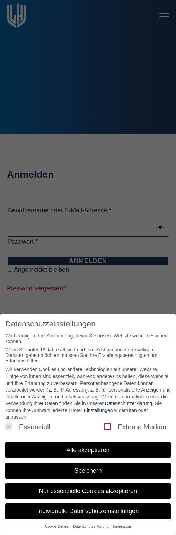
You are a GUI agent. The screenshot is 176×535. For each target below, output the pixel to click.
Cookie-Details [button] (57, 526)
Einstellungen (98, 410)
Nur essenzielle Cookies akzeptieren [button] (88, 491)
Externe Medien (135, 427)
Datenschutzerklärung (128, 403)
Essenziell (27, 427)
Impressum (122, 526)
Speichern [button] (88, 470)
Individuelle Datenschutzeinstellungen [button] (88, 511)
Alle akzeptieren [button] (88, 450)
